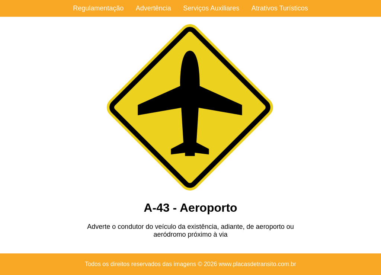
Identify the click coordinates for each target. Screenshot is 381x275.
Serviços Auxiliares (211, 8)
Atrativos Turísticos (280, 8)
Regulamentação (98, 8)
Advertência (153, 8)
